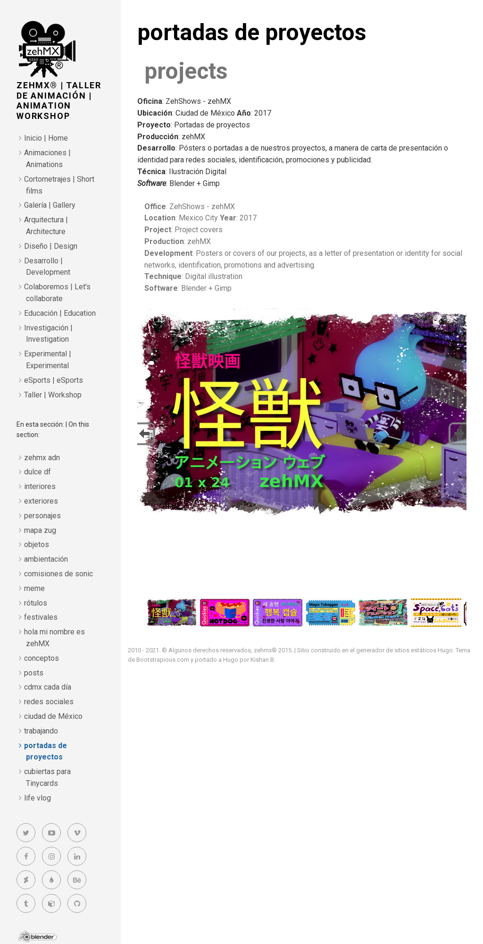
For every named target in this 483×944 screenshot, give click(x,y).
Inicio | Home (46, 138)
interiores (40, 486)
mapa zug (40, 530)
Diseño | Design (50, 246)
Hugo (445, 650)
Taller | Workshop (53, 394)
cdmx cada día (47, 687)
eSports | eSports (53, 380)
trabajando (41, 730)
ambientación (46, 559)
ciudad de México (53, 716)
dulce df (37, 471)
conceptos (41, 658)
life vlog (37, 797)
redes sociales (49, 701)
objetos (36, 544)
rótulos (35, 602)
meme (34, 588)
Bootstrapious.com (162, 659)
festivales (41, 617)
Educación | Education (60, 313)
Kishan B (262, 659)
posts (33, 672)
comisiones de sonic (58, 573)
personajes (42, 515)
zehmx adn (42, 457)
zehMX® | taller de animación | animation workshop (59, 100)
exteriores (41, 501)
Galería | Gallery (49, 205)
